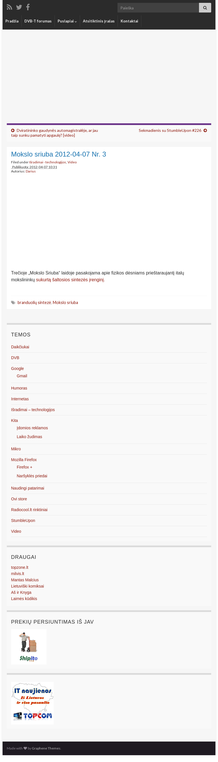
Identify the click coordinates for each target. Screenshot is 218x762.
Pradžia (11, 21)
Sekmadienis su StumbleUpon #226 (170, 130)
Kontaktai (129, 21)
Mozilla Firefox (24, 459)
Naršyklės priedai (32, 476)
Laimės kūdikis (24, 598)
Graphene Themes (46, 748)
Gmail (22, 376)
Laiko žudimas (29, 436)
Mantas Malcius (25, 580)
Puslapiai (67, 21)
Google (17, 368)
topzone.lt (19, 567)
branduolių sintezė (34, 302)
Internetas (20, 399)
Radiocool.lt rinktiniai (29, 509)
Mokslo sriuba (65, 302)
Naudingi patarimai (27, 488)
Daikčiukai (20, 347)
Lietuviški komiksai (27, 586)
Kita (14, 420)
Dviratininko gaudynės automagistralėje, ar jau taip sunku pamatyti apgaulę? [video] (54, 133)
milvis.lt (17, 573)
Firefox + (24, 467)
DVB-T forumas (38, 21)
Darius (31, 171)
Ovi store (19, 499)
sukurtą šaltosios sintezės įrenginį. (70, 279)
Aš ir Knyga (21, 592)
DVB (15, 357)
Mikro (16, 449)
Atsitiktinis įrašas (99, 21)
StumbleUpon (23, 520)
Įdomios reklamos (32, 428)
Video (72, 162)
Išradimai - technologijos (47, 162)
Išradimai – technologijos (33, 409)
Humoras (19, 388)
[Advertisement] (109, 80)
